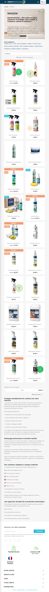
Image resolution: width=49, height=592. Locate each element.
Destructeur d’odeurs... (35, 81)
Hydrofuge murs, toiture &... (35, 324)
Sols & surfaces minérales (11, 46)
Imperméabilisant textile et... (14, 108)
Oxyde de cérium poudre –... (35, 162)
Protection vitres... (35, 216)
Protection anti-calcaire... (14, 189)
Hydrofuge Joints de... (13, 270)
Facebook (5, 540)
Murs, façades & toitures (27, 46)
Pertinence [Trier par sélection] (24, 54)
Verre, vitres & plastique (20, 43)
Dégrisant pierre (35, 297)
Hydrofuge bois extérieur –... (35, 351)
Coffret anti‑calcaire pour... (13, 216)
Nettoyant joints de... (35, 243)
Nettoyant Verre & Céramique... (14, 162)
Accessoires (24, 48)
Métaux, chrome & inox (34, 43)
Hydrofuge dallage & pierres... (13, 324)
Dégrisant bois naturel (13, 351)
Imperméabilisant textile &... (35, 108)
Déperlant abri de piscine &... (13, 378)
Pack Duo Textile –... (14, 135)
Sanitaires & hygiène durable (12, 48)
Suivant (41, 390)
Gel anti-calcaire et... (35, 135)
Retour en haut (37, 395)
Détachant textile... (14, 81)
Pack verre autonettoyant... (14, 243)
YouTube (10, 540)
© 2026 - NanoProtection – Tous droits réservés (24, 590)
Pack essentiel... (35, 189)
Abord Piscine (38, 46)
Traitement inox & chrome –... (35, 270)
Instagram (14, 540)
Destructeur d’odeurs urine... (14, 297)
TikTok (18, 540)
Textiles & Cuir (8, 43)
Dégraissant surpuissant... (35, 378)
